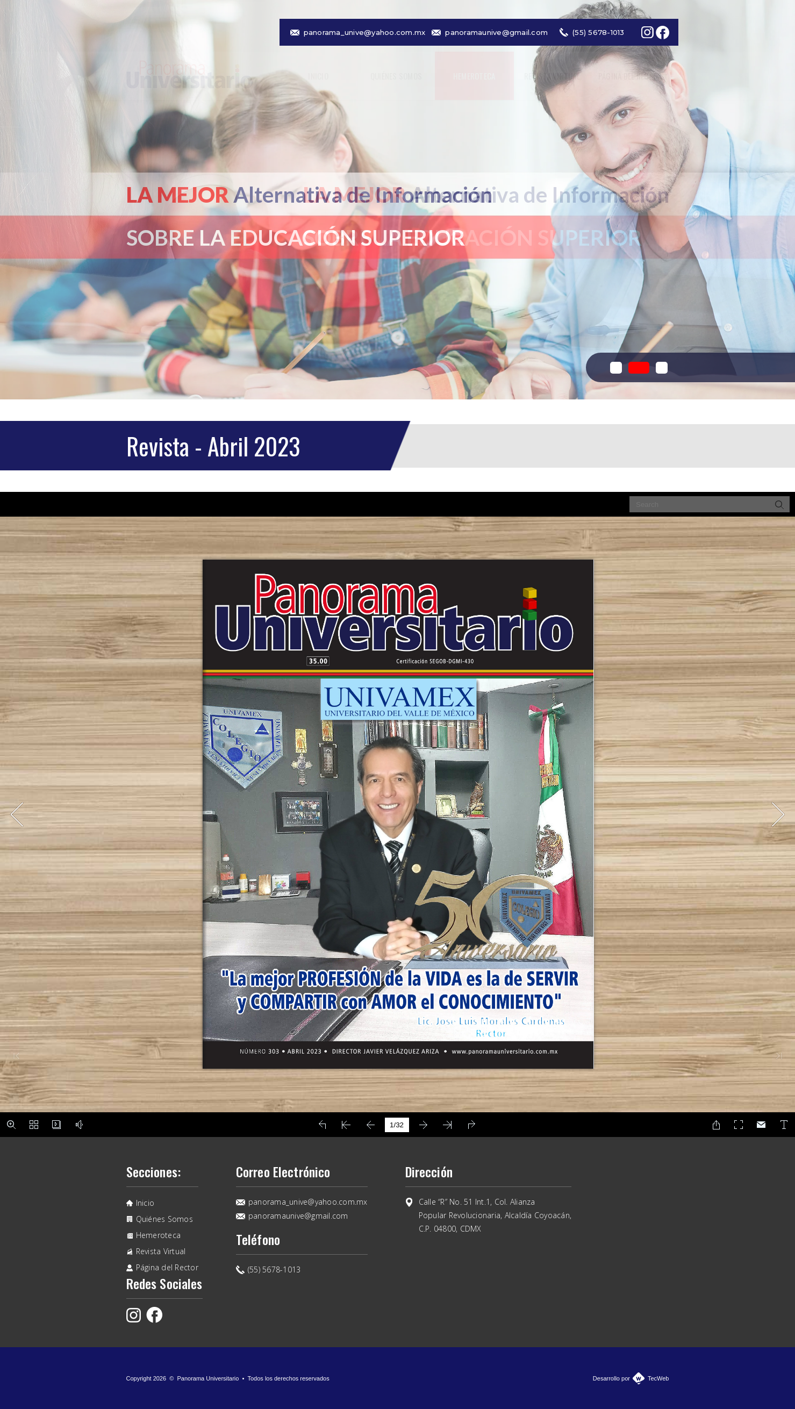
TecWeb (658, 1378)
